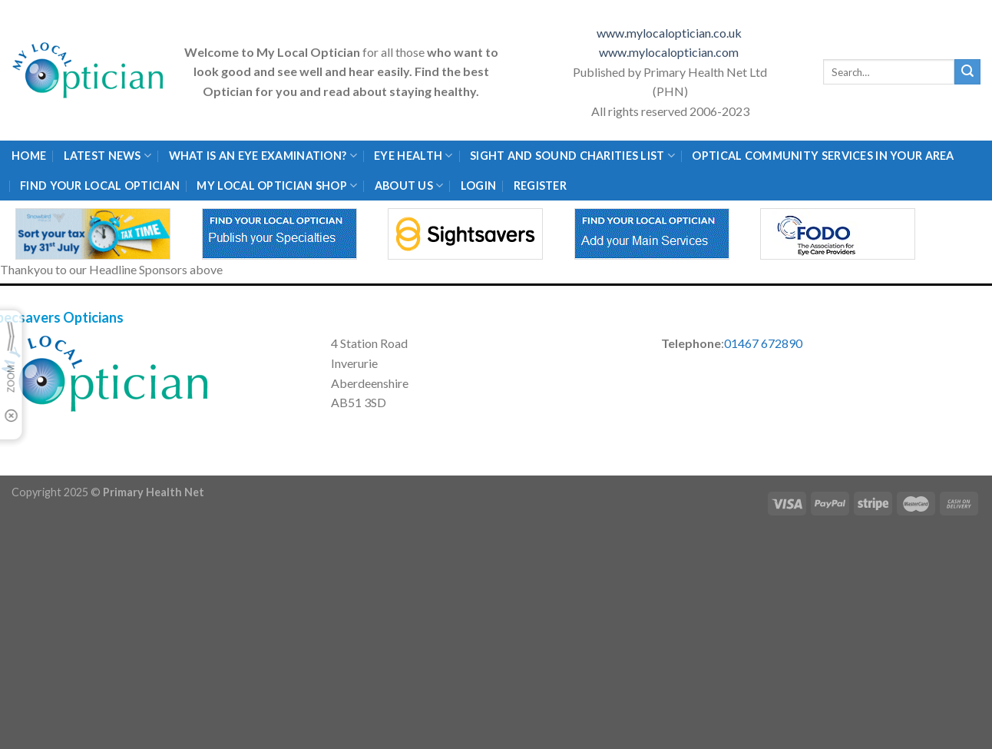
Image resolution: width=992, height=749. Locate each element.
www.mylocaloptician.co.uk (670, 32)
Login (478, 185)
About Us (409, 185)
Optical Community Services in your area (823, 155)
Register (540, 185)
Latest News (108, 155)
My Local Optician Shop (277, 185)
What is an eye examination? (263, 155)
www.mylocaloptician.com (670, 52)
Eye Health (413, 155)
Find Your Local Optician (100, 185)
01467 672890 (763, 343)
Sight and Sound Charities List (572, 155)
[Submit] (967, 72)
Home (29, 155)
